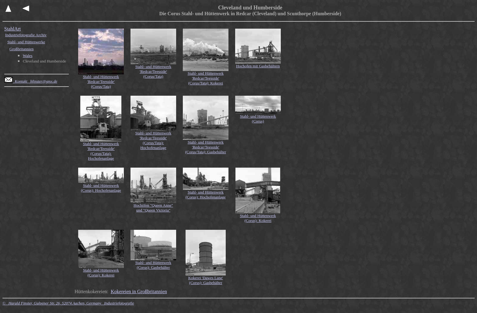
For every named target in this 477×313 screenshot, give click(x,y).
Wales (27, 55)
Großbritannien (21, 49)
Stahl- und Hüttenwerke (26, 42)
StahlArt (12, 28)
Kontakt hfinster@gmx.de (30, 81)
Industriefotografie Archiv (26, 35)
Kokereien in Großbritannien (139, 291)
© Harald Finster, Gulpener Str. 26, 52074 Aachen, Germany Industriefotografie (68, 303)
